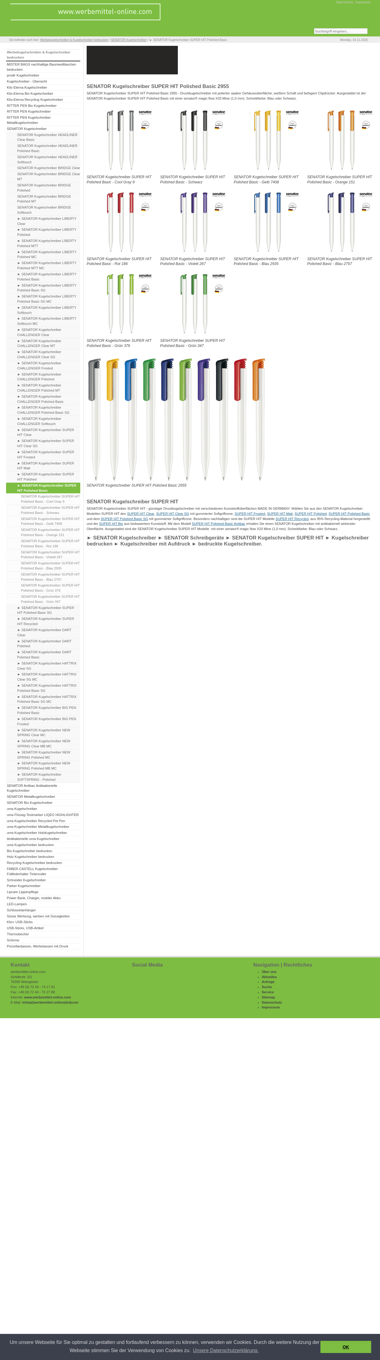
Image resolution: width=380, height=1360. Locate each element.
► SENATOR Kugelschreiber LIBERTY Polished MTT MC (47, 265)
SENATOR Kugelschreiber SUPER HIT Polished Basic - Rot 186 (50, 543)
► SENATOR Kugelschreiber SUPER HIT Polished (45, 476)
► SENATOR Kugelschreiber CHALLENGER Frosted (39, 365)
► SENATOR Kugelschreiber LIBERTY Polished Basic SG (47, 288)
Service (268, 992)
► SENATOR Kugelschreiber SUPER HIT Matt (45, 465)
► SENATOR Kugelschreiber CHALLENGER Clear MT (39, 343)
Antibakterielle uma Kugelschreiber (33, 839)
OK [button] (346, 1347)
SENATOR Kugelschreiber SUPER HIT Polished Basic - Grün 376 (50, 587)
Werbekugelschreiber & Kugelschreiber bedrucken (74, 40)
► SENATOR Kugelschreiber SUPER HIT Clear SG (45, 443)
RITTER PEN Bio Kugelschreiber (32, 105)
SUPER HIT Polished (311, 513)
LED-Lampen (17, 904)
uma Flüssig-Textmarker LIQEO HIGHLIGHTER (43, 815)
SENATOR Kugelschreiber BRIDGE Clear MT (48, 176)
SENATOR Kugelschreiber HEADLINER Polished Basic (47, 148)
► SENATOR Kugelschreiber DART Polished (44, 643)
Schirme (13, 940)
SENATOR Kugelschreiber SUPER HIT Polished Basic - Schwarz (50, 510)
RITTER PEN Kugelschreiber (28, 111)
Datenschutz (344, 2)
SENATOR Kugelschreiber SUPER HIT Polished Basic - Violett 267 (50, 554)
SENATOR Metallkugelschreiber (31, 796)
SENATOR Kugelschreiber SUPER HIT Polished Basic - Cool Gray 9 (50, 499)
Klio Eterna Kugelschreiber (27, 87)
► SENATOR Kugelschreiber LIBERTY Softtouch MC (47, 321)
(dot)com (71, 1002)
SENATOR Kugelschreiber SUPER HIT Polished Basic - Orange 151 (50, 532)
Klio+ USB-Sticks (20, 922)
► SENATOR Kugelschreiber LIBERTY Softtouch (47, 310)
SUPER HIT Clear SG (172, 513)
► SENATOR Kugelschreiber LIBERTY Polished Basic (47, 276)
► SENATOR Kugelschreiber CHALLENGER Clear (39, 332)
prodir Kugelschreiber (23, 75)
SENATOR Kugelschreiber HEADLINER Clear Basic (47, 137)
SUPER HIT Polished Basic (349, 513)
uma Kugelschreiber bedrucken (30, 845)
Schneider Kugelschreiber (26, 880)
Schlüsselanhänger (21, 910)
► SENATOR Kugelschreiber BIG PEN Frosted (46, 721)
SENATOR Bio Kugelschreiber (29, 802)
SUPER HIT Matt (279, 513)
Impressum (363, 2)
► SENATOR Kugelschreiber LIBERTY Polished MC (47, 254)
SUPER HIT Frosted (250, 513)
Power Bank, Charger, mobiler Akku (33, 898)
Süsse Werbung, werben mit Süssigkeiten (38, 916)
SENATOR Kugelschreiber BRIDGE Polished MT (44, 199)
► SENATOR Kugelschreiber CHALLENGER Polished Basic (40, 399)
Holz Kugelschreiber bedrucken (30, 856)
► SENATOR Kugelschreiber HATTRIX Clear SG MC (47, 676)
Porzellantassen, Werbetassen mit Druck (37, 946)
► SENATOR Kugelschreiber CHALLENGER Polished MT (39, 387)
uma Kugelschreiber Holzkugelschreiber (37, 833)
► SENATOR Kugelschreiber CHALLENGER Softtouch (39, 421)
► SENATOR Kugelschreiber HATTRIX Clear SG (47, 665)
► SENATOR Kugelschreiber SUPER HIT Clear (45, 432)
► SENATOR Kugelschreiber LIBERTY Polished (47, 232)
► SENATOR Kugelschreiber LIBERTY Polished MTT (47, 243)
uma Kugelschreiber (22, 809)
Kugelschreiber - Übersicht (27, 81)
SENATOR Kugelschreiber (129, 40)
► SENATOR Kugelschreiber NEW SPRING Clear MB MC (43, 743)
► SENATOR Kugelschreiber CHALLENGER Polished (39, 376)
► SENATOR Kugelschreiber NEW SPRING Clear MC (43, 732)
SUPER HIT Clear (140, 513)
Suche (267, 987)
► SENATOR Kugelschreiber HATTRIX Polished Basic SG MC (47, 699)
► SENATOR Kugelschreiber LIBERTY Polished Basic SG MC (47, 298)
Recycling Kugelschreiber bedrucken (34, 863)
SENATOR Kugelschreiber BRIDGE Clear (48, 168)
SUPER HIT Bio (111, 523)
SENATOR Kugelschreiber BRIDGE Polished (44, 187)
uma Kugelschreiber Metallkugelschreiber (38, 826)
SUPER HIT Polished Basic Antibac (218, 523)
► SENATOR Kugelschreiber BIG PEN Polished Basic (46, 710)
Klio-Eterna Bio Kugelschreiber (30, 93)
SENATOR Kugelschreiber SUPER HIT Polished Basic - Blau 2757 (50, 577)
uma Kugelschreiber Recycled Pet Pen (36, 821)
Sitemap (268, 997)
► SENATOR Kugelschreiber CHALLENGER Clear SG (39, 354)
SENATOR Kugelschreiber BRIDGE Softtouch (44, 210)
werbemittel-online (49, 1002)
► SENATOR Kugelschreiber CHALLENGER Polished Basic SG (43, 410)
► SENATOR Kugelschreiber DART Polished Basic (44, 654)
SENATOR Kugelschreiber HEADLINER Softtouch (47, 159)
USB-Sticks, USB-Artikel (25, 928)
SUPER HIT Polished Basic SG (124, 519)
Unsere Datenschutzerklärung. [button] (226, 1350)
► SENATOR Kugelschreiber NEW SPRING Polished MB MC (43, 765)
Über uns (269, 972)
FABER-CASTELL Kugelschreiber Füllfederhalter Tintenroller (32, 871)
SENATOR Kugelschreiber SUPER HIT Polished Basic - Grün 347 (50, 599)
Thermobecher (18, 934)
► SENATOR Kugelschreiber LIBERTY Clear (47, 221)
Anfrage (268, 982)
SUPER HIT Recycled (292, 519)
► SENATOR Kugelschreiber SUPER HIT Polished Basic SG (45, 610)
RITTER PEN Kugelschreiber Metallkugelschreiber (28, 120)
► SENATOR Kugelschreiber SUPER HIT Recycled (45, 621)
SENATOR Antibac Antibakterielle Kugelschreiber (32, 788)
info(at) (28, 1002)
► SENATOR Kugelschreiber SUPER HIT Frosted (45, 454)
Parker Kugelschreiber (23, 886)
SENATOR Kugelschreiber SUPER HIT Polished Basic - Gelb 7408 (50, 521)
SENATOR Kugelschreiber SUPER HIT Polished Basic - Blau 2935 (50, 565)
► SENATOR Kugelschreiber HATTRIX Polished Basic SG (47, 688)
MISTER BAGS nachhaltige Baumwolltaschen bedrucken (41, 67)
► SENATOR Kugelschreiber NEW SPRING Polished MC (43, 754)
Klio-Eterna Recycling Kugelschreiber (35, 99)
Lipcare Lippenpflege (22, 892)
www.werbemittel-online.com (47, 997)
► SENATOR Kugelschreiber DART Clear (44, 632)
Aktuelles (269, 977)
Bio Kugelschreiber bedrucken (29, 851)
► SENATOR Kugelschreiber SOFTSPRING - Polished (39, 777)
